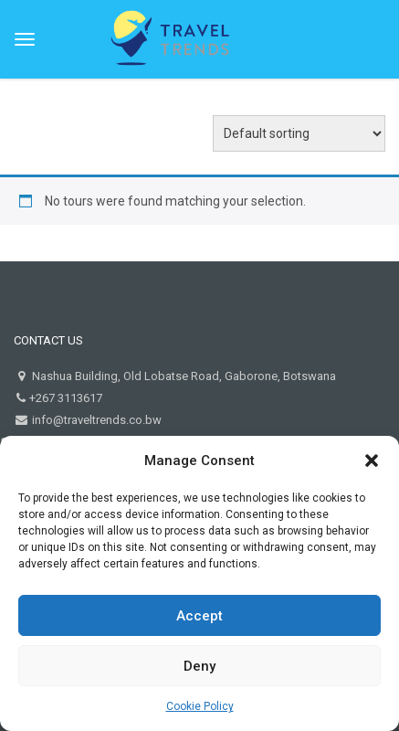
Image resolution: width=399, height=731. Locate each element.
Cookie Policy (200, 706)
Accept (199, 616)
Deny (199, 666)
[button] (371, 460)
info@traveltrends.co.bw (95, 420)
